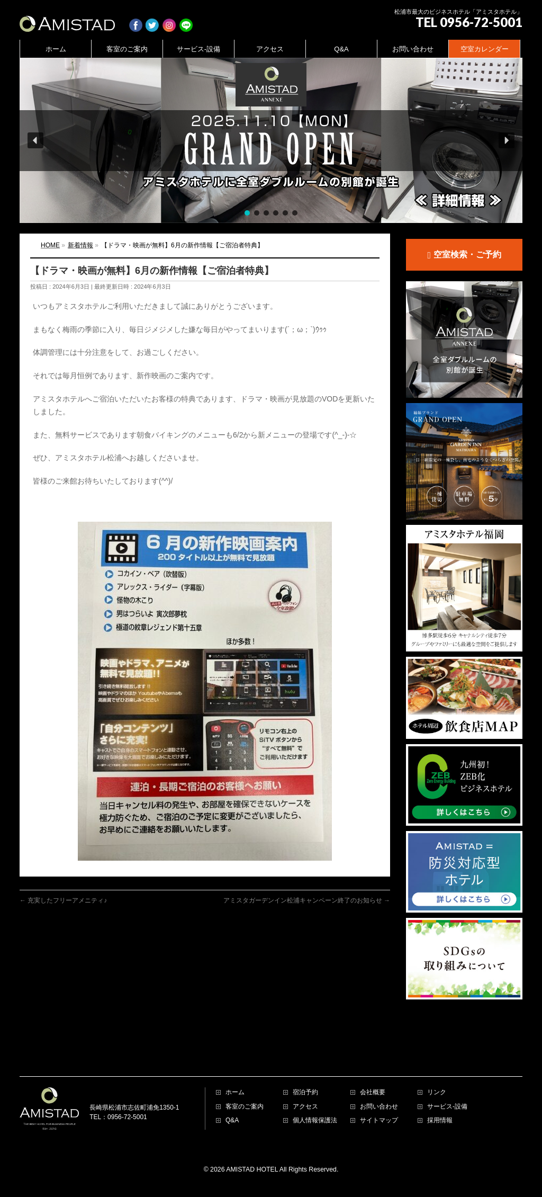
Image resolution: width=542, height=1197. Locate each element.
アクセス (305, 1067)
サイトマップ (379, 1080)
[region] (271, 140)
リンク (436, 1052)
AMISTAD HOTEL (252, 1129)
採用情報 (440, 1080)
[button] (271, 140)
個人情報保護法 (315, 1080)
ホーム (235, 1052)
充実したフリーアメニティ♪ (63, 900)
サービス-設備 (447, 1067)
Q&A (232, 1080)
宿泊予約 (305, 1052)
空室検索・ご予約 (464, 255)
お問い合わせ (379, 1067)
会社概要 (372, 1052)
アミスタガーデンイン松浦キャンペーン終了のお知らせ (306, 900)
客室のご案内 (244, 1067)
